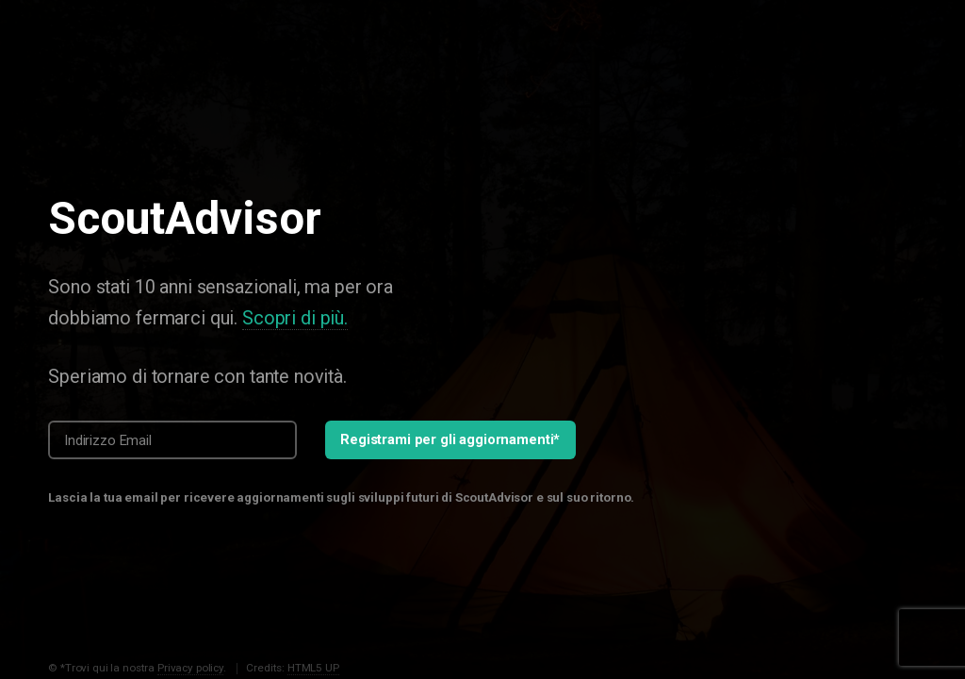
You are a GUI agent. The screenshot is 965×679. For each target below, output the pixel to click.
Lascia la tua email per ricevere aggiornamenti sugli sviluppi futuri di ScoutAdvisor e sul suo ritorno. (341, 497)
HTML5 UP (313, 667)
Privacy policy (190, 667)
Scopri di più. (295, 318)
